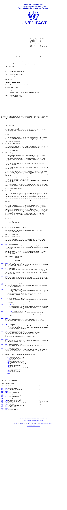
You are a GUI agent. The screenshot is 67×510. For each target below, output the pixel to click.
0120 (2, 392)
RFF (6, 317)
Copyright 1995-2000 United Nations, (28, 495)
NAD (9, 342)
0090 (2, 369)
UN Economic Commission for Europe (33, 498)
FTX (6, 385)
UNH (6, 289)
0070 (2, 353)
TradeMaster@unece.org (47, 501)
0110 (2, 385)
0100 (2, 377)
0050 (2, 336)
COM (11, 369)
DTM (6, 326)
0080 (2, 361)
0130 (2, 402)
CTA (11, 361)
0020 (2, 311)
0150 (2, 413)
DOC (6, 392)
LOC (6, 377)
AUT (6, 408)
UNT (6, 413)
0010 (2, 289)
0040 (2, 326)
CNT (6, 402)
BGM (6, 311)
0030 (2, 317)
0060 (2, 342)
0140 (2, 408)
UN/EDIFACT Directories (33, 503)
